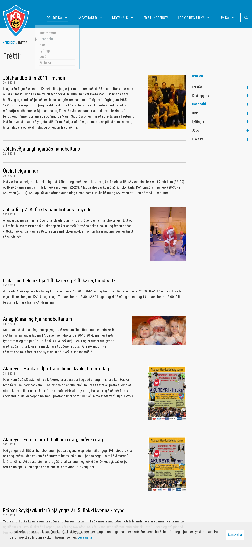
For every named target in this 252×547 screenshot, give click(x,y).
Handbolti (9, 42)
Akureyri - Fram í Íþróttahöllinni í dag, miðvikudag (53, 439)
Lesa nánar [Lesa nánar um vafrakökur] (85, 537)
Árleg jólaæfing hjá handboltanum (37, 319)
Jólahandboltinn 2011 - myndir (34, 78)
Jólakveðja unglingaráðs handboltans (41, 149)
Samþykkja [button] (235, 535)
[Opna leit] (246, 17)
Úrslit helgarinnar (20, 171)
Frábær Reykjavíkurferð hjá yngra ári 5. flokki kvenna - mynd (64, 510)
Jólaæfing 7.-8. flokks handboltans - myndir (47, 210)
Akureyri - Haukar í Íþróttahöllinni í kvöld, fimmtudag (56, 369)
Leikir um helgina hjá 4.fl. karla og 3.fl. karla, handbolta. (60, 280)
